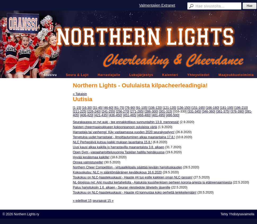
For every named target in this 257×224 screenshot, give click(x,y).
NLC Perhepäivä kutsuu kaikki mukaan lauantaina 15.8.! (112, 142)
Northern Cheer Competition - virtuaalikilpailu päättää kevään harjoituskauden (127, 167)
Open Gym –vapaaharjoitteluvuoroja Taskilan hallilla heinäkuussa (119, 152)
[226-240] (94, 111)
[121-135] (169, 108)
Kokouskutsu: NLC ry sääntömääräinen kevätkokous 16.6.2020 (117, 172)
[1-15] (77, 108)
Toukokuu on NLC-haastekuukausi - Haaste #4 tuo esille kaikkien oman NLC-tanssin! (133, 177)
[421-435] (101, 115)
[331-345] (194, 111)
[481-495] (158, 115)
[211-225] (79, 111)
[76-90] (130, 108)
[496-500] (172, 115)
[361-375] (223, 111)
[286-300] (151, 111)
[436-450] (115, 115)
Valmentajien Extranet (157, 5)
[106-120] (155, 108)
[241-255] (108, 111)
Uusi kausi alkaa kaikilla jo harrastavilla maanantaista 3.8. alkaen (118, 147)
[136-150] (183, 108)
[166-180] (212, 108)
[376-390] (237, 111)
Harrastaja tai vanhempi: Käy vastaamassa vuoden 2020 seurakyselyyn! (124, 132)
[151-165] (198, 108)
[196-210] (241, 108)
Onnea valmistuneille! (88, 162)
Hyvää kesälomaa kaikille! (91, 157)
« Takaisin (80, 94)
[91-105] (142, 108)
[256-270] (122, 111)
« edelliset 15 (82, 201)
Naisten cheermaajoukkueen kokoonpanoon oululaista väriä (115, 127)
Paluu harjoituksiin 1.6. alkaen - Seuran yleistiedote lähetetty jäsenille (121, 187)
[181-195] (226, 108)
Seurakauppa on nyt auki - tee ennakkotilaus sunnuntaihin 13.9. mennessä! (126, 122)
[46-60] (108, 108)
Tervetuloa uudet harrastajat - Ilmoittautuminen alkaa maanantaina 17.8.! (124, 137)
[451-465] (129, 115)
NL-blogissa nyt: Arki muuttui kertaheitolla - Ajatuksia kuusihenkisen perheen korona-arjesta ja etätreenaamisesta (152, 182)
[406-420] (87, 115)
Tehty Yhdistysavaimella (237, 214)
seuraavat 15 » (102, 201)
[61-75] (119, 108)
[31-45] (98, 108)
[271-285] (137, 111)
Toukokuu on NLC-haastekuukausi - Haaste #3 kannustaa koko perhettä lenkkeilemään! (134, 192)
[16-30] (87, 108)
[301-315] (165, 111)
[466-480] (144, 115)
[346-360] (208, 111)
